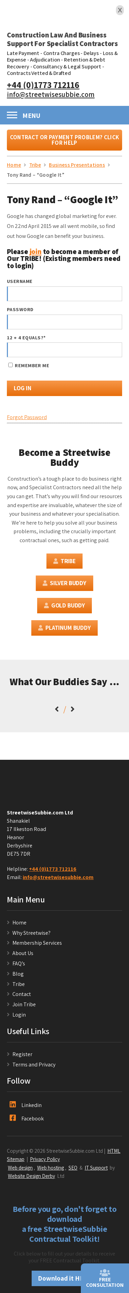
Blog (18, 973)
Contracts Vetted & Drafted (39, 73)
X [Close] (120, 10)
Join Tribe (24, 1004)
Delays (91, 53)
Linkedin (26, 1105)
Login (19, 1014)
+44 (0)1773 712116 (43, 84)
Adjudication (45, 59)
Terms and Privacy (33, 1064)
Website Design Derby (31, 1175)
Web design (20, 1167)
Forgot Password (27, 417)
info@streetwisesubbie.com (51, 94)
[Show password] (110, 322)
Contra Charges (61, 53)
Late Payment (23, 53)
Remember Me (28, 365)
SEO (72, 1167)
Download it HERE (65, 1278)
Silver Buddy (64, 583)
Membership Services (37, 942)
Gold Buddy (64, 605)
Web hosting (50, 1167)
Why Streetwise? (32, 932)
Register (22, 1054)
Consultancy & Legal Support (67, 66)
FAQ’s (18, 963)
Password (20, 309)
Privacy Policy (45, 1158)
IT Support (96, 1167)
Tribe (64, 561)
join (36, 251)
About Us (22, 953)
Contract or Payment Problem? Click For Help (64, 140)
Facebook (27, 1118)
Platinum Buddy (64, 628)
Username (19, 281)
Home (19, 922)
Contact (21, 994)
